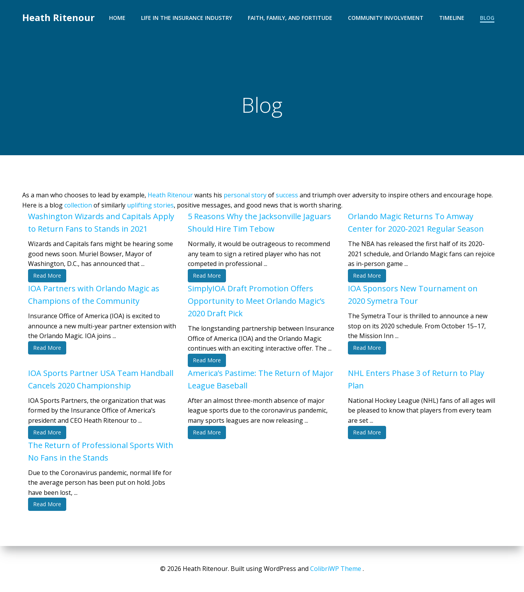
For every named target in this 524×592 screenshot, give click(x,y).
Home (117, 17)
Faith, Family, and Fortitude (290, 17)
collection (78, 205)
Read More (47, 275)
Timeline (451, 17)
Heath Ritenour (58, 17)
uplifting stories (150, 205)
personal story (245, 195)
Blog (487, 17)
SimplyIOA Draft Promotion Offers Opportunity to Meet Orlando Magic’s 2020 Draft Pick (256, 301)
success (287, 195)
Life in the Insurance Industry (186, 17)
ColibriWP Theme (335, 568)
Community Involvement (385, 17)
